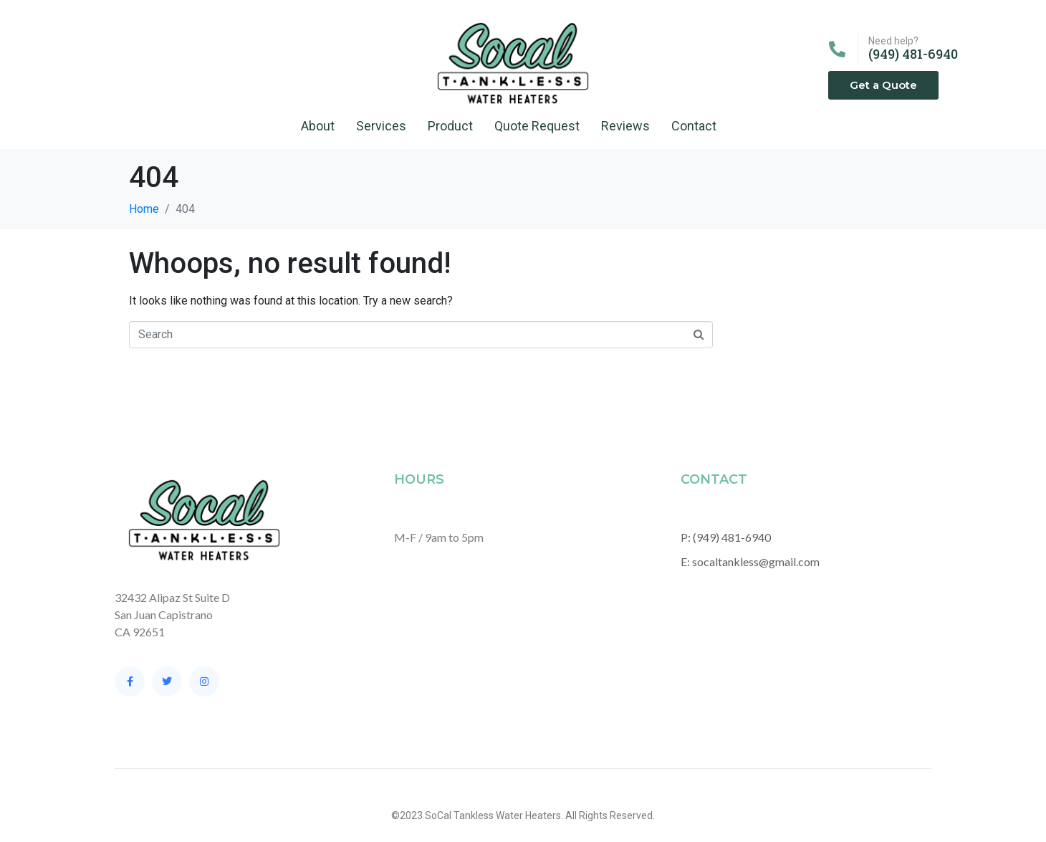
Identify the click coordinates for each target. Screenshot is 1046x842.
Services (381, 125)
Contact (693, 125)
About (318, 125)
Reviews (625, 125)
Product (450, 125)
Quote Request (537, 125)
